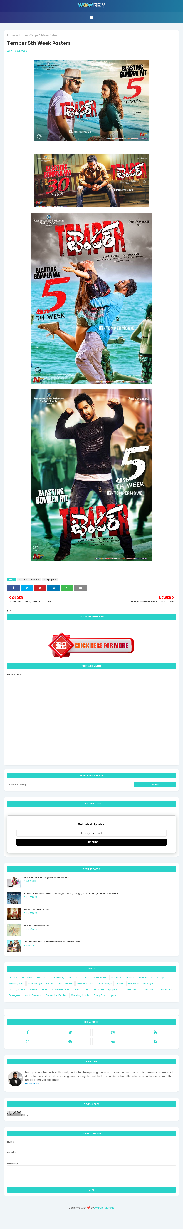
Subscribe (91, 842)
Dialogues (14, 995)
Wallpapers (22, 35)
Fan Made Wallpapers (105, 989)
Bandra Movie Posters (36, 909)
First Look (116, 977)
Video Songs (105, 983)
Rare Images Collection (41, 983)
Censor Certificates (56, 995)
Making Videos (17, 989)
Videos (85, 977)
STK (11, 50)
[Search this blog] (70, 784)
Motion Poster (81, 989)
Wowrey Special (38, 989)
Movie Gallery (57, 977)
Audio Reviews (33, 995)
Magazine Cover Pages (141, 983)
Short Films (147, 989)
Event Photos (145, 977)
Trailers (73, 977)
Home (10, 35)
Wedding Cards (80, 995)
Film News (27, 977)
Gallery (23, 579)
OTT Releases (129, 989)
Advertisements (60, 989)
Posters (35, 579)
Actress (130, 977)
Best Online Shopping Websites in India (46, 877)
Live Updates (165, 989)
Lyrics (113, 995)
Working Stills (16, 983)
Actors (120, 983)
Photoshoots (66, 983)
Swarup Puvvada (104, 1208)
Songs (160, 977)
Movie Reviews (85, 983)
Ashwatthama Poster (36, 925)
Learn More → (33, 1083)
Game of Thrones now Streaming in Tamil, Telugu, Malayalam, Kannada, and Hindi (72, 893)
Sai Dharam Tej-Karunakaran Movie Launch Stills (52, 941)
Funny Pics (99, 995)
